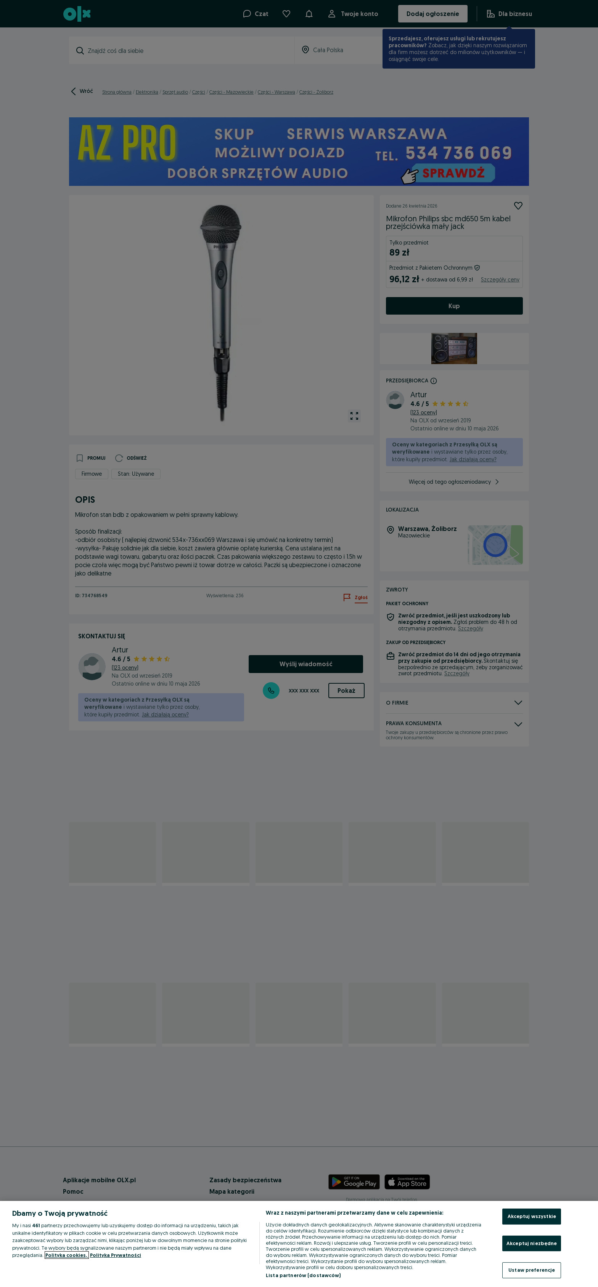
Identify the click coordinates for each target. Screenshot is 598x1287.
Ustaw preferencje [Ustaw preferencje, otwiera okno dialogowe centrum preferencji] (531, 1270)
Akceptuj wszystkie (532, 1216)
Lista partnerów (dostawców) (303, 1275)
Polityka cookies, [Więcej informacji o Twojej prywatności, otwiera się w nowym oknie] (66, 1255)
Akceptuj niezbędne (531, 1243)
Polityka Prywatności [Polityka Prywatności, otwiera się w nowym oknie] (115, 1255)
